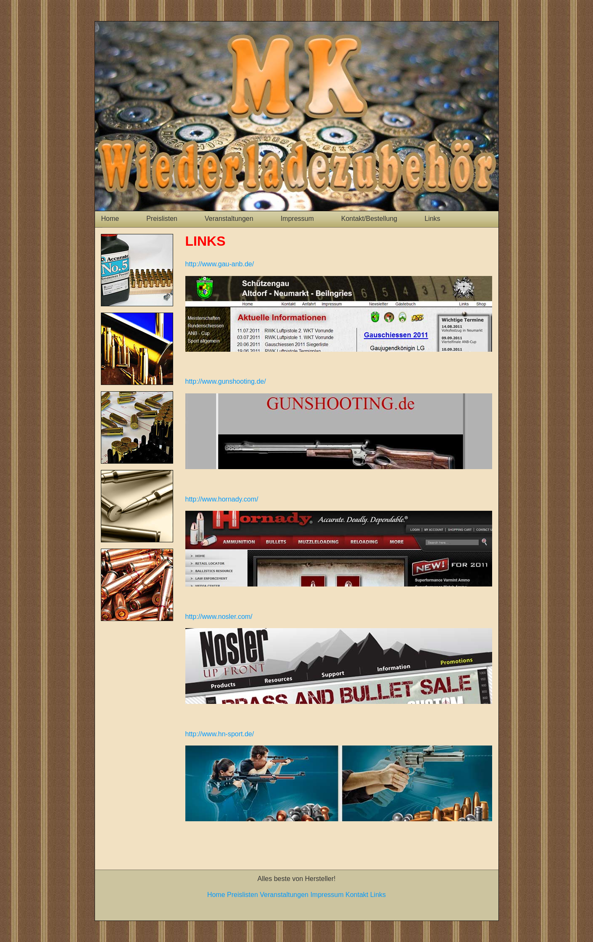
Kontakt (356, 894)
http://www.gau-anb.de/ (219, 264)
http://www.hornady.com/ (221, 499)
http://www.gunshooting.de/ (225, 381)
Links (432, 218)
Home (110, 218)
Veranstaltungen (229, 218)
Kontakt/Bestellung (369, 218)
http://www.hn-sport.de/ (219, 734)
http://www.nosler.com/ (219, 616)
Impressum (297, 218)
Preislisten (161, 218)
